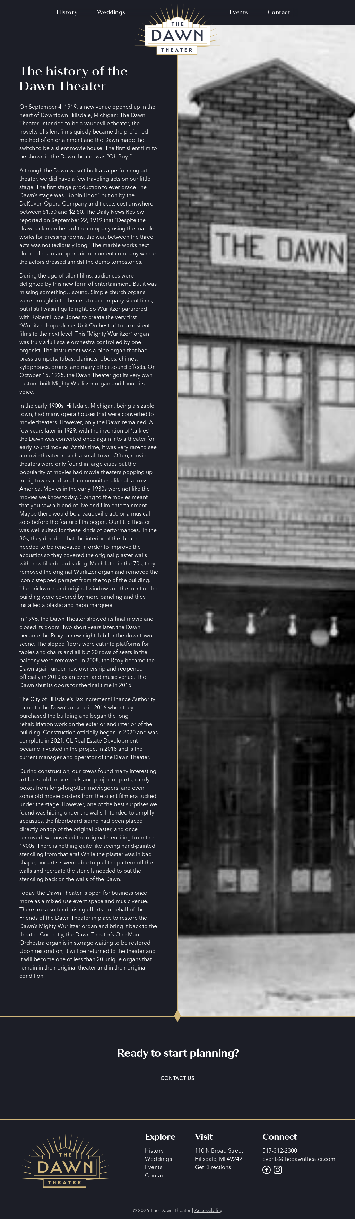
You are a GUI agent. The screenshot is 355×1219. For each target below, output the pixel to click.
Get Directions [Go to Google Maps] (213, 1167)
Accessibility (208, 1210)
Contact (279, 12)
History (67, 12)
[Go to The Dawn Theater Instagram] (278, 1170)
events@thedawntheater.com (298, 1158)
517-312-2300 (279, 1150)
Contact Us (177, 1078)
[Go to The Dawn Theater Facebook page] (268, 1170)
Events (239, 12)
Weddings (111, 12)
